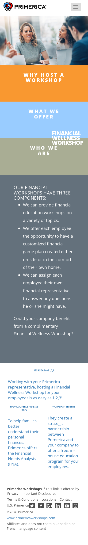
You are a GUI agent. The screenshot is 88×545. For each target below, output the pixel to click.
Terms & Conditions (22, 499)
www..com (31, 518)
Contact (66, 499)
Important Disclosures (39, 493)
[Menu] (76, 7)
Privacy (12, 493)
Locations (49, 499)
